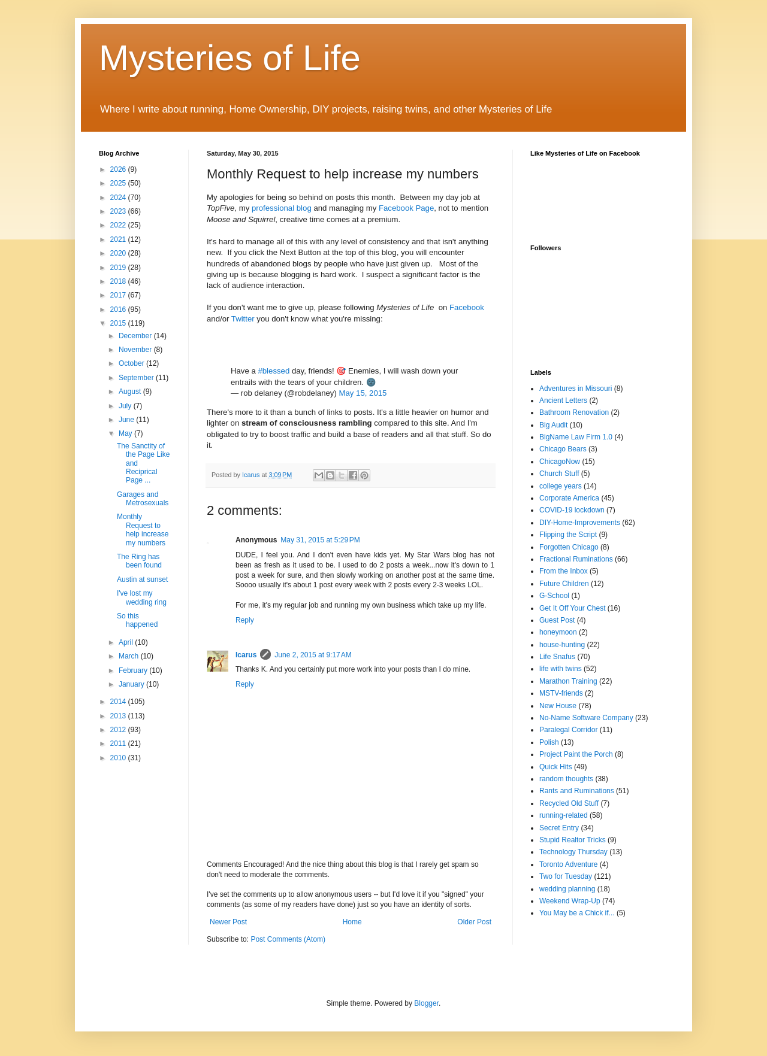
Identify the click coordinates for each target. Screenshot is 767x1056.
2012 (119, 730)
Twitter (244, 318)
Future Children (564, 583)
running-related (563, 815)
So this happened (137, 620)
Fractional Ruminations (576, 559)
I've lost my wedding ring (142, 597)
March (130, 656)
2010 (119, 758)
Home (352, 922)
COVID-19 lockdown (572, 510)
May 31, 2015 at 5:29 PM (320, 540)
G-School (554, 595)
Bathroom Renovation (574, 412)
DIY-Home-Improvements (579, 522)
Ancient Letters (563, 400)
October (132, 363)
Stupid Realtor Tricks (572, 840)
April (127, 642)
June (127, 419)
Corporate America (569, 498)
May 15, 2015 (363, 393)
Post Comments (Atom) (287, 939)
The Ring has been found (139, 561)
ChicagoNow (559, 461)
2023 (119, 211)
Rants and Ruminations (576, 791)
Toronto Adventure (568, 864)
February (134, 670)
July (126, 406)
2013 (119, 716)
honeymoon (558, 632)
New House (557, 706)
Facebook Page (406, 208)
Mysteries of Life (230, 58)
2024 (119, 197)
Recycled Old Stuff (569, 803)
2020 (119, 253)
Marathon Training (568, 681)
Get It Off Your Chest (572, 608)
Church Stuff (559, 473)
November (136, 349)
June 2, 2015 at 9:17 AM (312, 655)
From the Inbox (563, 571)
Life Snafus (557, 657)
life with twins (560, 668)
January (132, 684)
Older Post (474, 922)
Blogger (426, 1003)
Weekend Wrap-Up (569, 901)
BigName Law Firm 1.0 (575, 437)
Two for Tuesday (565, 876)
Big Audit (553, 425)
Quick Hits (555, 767)
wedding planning (567, 889)
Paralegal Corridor (568, 730)
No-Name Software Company (586, 718)
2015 (119, 323)
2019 (119, 267)
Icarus (245, 655)
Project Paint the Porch (576, 754)
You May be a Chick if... (577, 913)
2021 (119, 239)
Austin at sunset (142, 579)
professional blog (282, 208)
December (136, 336)
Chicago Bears (563, 449)
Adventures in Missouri (575, 388)
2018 (119, 281)
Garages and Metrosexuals (142, 498)
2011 (119, 743)
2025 (119, 183)
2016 (119, 309)
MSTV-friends (561, 693)
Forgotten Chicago (569, 547)
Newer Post (228, 922)
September (137, 378)
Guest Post (557, 620)
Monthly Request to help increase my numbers (142, 529)
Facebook (466, 307)
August (131, 391)
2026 (119, 169)
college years (560, 486)
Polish (549, 742)
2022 (119, 225)
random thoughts (566, 779)
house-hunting (562, 645)
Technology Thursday (573, 852)
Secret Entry (559, 828)
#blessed (273, 370)
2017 (119, 295)
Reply (244, 620)
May (126, 433)
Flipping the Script (568, 534)
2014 (119, 701)
